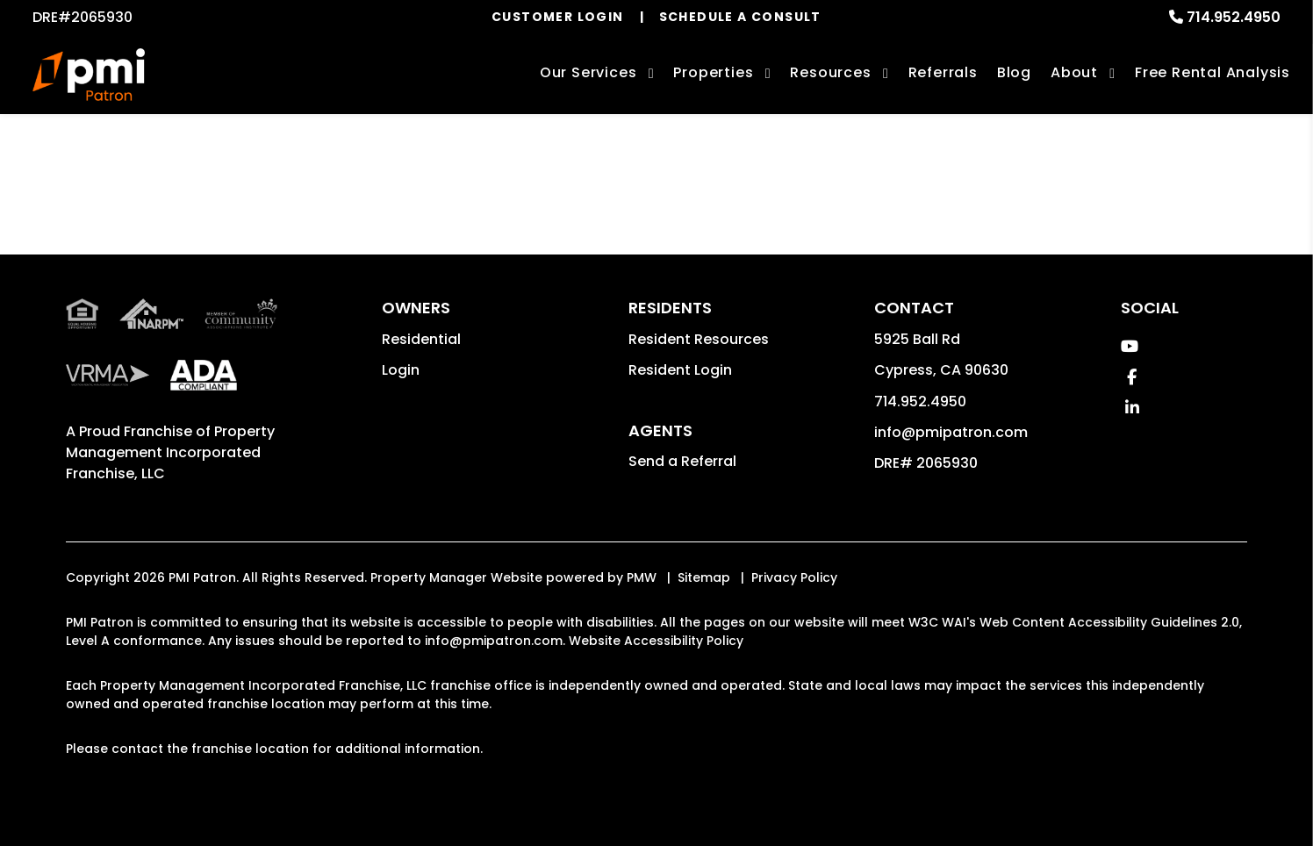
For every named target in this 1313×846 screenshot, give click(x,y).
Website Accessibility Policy (656, 640)
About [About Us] (1074, 72)
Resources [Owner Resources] (830, 72)
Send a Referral (682, 461)
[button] (1130, 346)
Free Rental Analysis (1212, 72)
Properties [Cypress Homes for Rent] (713, 72)
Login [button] (401, 370)
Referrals (943, 72)
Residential (421, 339)
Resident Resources (698, 339)
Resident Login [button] (680, 370)
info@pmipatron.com (951, 432)
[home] (88, 74)
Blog (1014, 72)
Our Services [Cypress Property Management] (588, 72)
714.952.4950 (1234, 17)
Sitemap (704, 577)
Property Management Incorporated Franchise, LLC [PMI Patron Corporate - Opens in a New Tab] (170, 452)
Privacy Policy (794, 577)
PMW (641, 577)
